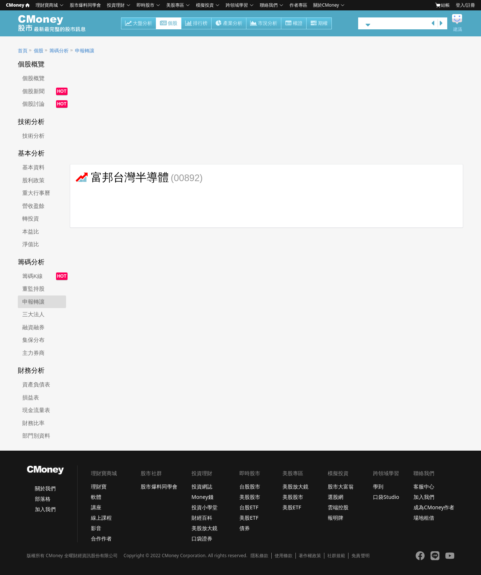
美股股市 (249, 496)
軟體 (96, 496)
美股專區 (175, 5)
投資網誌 (202, 486)
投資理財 (116, 5)
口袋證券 (202, 538)
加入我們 (45, 509)
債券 (244, 528)
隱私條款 (259, 556)
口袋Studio (386, 496)
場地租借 (423, 517)
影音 (96, 528)
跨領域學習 (237, 5)
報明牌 (335, 517)
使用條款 (283, 556)
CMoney (18, 5)
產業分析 (228, 23)
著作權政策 (310, 556)
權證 (293, 23)
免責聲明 (360, 556)
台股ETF (248, 507)
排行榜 (196, 23)
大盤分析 (138, 23)
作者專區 (298, 5)
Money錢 (202, 496)
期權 (319, 23)
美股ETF (248, 517)
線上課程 (101, 517)
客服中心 (423, 486)
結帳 (442, 5)
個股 (168, 23)
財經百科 (202, 517)
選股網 (335, 496)
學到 (378, 486)
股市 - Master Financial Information (56, 23)
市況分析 (263, 23)
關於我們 (45, 488)
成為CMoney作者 (433, 507)
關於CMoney (326, 5)
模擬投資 (205, 5)
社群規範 (336, 556)
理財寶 (99, 486)
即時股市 (145, 5)
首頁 (22, 50)
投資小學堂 (204, 507)
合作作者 (101, 538)
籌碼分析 (59, 50)
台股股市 (249, 486)
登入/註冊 (465, 5)
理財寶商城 (47, 5)
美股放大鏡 (204, 528)
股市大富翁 (341, 486)
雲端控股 (338, 507)
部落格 (42, 498)
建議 (457, 29)
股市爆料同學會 (85, 5)
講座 (96, 507)
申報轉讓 (84, 50)
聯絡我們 (269, 5)
